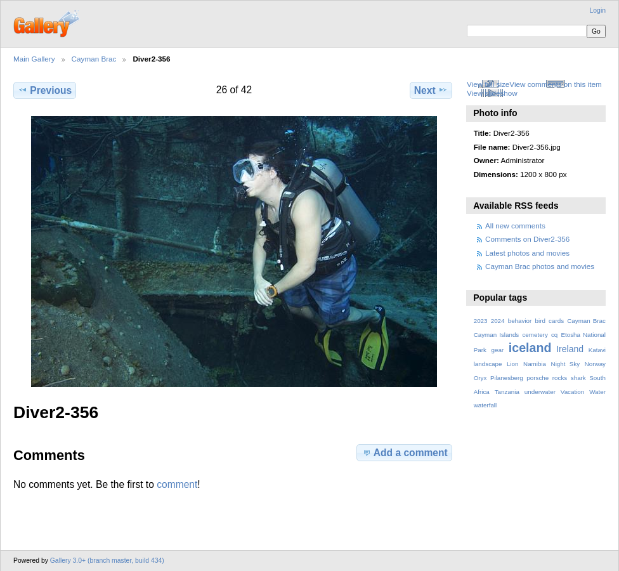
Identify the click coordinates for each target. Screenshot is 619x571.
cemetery (534, 334)
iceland (530, 348)
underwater (540, 391)
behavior (520, 320)
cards (556, 320)
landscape (488, 363)
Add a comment (405, 452)
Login (598, 10)
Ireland (569, 349)
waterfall (485, 405)
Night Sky (565, 363)
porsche (537, 377)
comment (177, 484)
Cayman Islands (496, 334)
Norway (595, 363)
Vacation (572, 391)
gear (498, 349)
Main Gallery (34, 59)
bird (540, 320)
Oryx (480, 377)
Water (597, 391)
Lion (513, 363)
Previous (45, 90)
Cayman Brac (94, 59)
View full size (488, 84)
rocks (559, 377)
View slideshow (492, 93)
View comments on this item (555, 84)
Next (431, 90)
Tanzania (507, 391)
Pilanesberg (506, 377)
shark (578, 377)
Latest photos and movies (527, 253)
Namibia (534, 363)
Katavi (597, 349)
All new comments (515, 225)
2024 (498, 320)
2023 (481, 320)
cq (554, 334)
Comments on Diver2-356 (527, 239)
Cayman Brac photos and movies (539, 266)
